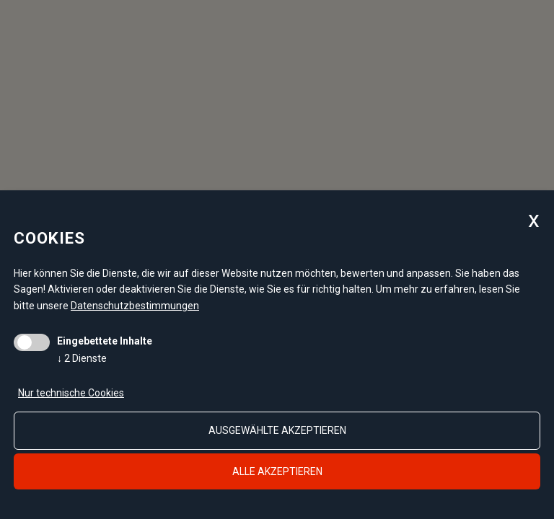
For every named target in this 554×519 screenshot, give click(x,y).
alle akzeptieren (277, 471)
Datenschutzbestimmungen (135, 305)
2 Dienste (82, 358)
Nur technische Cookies (71, 393)
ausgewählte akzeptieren (277, 430)
